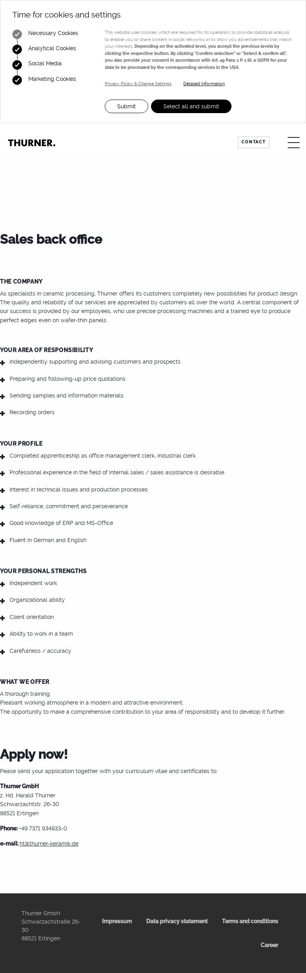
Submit (126, 106)
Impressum (117, 921)
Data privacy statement (177, 921)
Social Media (37, 65)
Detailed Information (204, 83)
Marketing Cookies (44, 80)
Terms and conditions (250, 921)
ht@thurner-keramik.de (49, 843)
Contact (253, 142)
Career (269, 945)
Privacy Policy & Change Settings (138, 83)
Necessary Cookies (45, 34)
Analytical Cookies (44, 49)
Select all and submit (191, 106)
